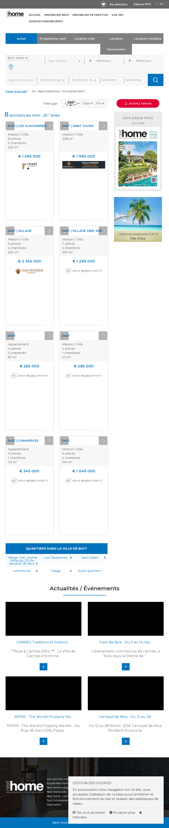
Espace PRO (142, 4)
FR (157, 4)
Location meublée (148, 38)
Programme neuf (53, 38)
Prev (10, 126)
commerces (22, 571)
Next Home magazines (61, 787)
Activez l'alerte (138, 103)
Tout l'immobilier (57, 800)
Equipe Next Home (58, 783)
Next (49, 126)
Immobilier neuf (56, 14)
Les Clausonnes (55, 557)
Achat (21, 38)
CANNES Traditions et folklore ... (43, 642)
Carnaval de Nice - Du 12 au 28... (126, 717)
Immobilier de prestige (90, 14)
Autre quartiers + (90, 571)
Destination (54, 804)
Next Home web (56, 791)
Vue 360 (117, 14)
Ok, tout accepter (89, 812)
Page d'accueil (16, 91)
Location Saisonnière (116, 44)
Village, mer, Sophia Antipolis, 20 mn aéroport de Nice (22, 560)
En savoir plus (122, 812)
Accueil (35, 14)
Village (56, 571)
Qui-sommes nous (58, 778)
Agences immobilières (46, 21)
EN (162, 4)
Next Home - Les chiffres (61, 796)
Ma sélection (118, 4)
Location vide (84, 38)
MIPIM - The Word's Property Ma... (43, 717)
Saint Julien (89, 557)
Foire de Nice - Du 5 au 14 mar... (125, 642)
